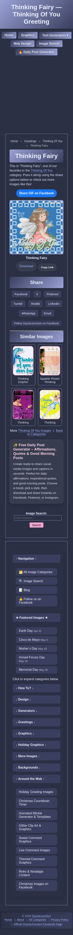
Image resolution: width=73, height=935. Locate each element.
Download (26, 266)
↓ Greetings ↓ (25, 722)
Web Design (22, 43)
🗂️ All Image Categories (35, 572)
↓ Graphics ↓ (25, 733)
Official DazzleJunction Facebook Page (38, 924)
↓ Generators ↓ (26, 710)
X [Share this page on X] (37, 294)
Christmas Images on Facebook (33, 885)
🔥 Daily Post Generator (36, 52)
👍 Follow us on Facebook (30, 600)
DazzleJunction (41, 916)
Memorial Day (33, 669)
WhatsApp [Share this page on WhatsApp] (28, 313)
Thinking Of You (52, 141)
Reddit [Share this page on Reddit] (35, 303)
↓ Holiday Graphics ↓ (31, 744)
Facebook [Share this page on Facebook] (21, 294)
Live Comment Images (34, 850)
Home (9, 35)
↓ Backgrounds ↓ (28, 767)
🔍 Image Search (31, 581)
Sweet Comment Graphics (30, 839)
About (20, 919)
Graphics (27, 35)
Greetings (30, 141)
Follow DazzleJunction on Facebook (36, 323)
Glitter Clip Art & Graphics (30, 827)
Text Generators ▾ (55, 35)
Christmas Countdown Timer (34, 802)
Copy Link (47, 267)
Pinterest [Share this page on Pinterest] (52, 294)
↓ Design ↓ (23, 699)
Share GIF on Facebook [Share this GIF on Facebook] (36, 193)
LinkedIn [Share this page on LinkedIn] (53, 303)
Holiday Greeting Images (36, 792)
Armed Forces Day (32, 659)
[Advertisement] (36, 95)
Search (36, 525)
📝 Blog (24, 590)
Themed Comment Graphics (32, 860)
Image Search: (36, 513)
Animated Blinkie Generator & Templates (35, 815)
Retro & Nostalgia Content (31, 873)
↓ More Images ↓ (28, 756)
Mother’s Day (33, 648)
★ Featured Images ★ (32, 617)
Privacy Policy (60, 919)
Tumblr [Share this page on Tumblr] (18, 303)
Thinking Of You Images (34, 430)
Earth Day (30, 630)
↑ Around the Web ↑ (30, 778)
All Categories (37, 919)
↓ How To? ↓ (24, 688)
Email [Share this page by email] (47, 313)
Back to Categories (45, 432)
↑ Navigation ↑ (26, 558)
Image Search (49, 43)
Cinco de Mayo (33, 639)
